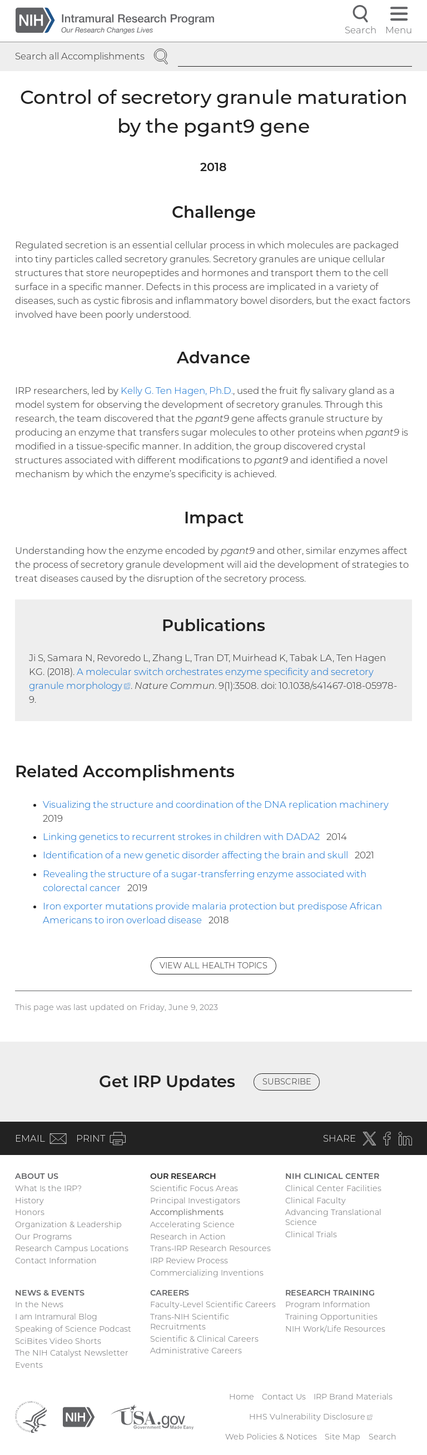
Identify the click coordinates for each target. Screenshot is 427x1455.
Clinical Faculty (315, 1201)
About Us (36, 1176)
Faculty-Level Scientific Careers (213, 1304)
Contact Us (284, 1397)
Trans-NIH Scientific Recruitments (189, 1322)
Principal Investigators (195, 1201)
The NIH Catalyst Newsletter (71, 1353)
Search (382, 1437)
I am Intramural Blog (56, 1317)
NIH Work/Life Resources (335, 1329)
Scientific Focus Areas (194, 1188)
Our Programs (43, 1237)
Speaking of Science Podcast (73, 1329)
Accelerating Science (192, 1224)
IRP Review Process (189, 1261)
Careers (169, 1293)
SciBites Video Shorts (58, 1341)
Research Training (330, 1293)
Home (241, 1397)
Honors (29, 1212)
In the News (39, 1304)
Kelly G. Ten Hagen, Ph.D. (177, 390)
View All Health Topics (213, 966)
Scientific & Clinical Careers (204, 1339)
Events (29, 1365)
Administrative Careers (196, 1351)
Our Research (183, 1176)
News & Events (50, 1293)
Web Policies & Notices (271, 1437)
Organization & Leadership (68, 1224)
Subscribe (286, 1082)
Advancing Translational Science (333, 1217)
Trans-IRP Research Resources (210, 1248)
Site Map (342, 1437)
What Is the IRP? (48, 1188)
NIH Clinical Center (332, 1176)
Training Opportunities (331, 1317)
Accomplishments (187, 1212)
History (29, 1201)
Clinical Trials (311, 1234)
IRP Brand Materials (353, 1397)
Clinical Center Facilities (333, 1188)
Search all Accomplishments (80, 56)
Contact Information (56, 1261)
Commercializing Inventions (207, 1273)
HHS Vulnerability (311, 1417)
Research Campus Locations (71, 1248)
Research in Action (188, 1237)
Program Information (327, 1304)
